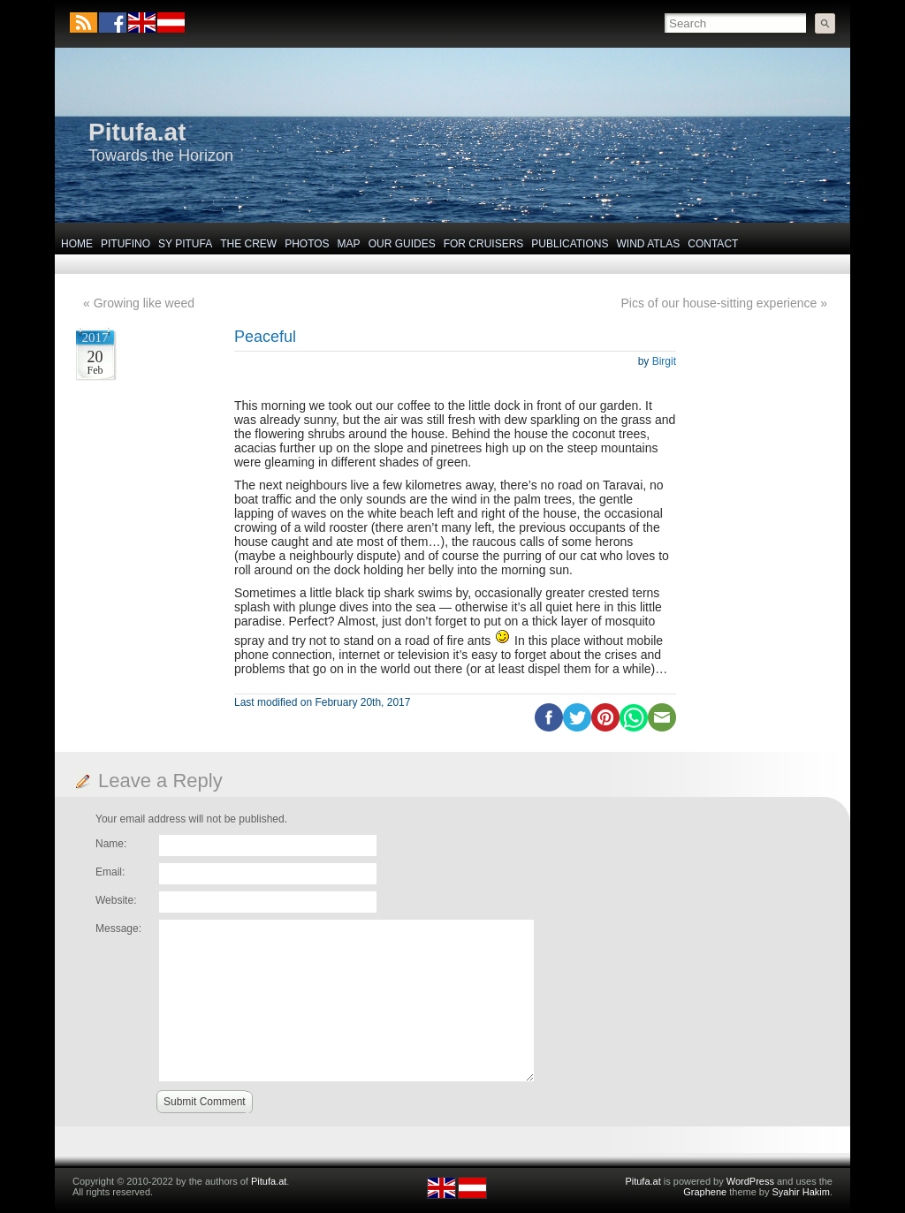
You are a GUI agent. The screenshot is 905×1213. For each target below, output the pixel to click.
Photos (307, 244)
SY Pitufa (185, 244)
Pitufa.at (137, 132)
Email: (110, 872)
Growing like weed (144, 303)
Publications (569, 244)
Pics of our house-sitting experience (719, 303)
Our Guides (402, 244)
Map (349, 244)
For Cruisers (484, 244)
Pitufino (125, 244)
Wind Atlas (648, 244)
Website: (115, 900)
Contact (713, 244)
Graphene (704, 1191)
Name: (110, 844)
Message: (118, 928)
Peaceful (265, 336)
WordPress (750, 1181)
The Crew (248, 244)
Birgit (664, 361)
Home (77, 244)
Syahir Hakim (801, 1191)
